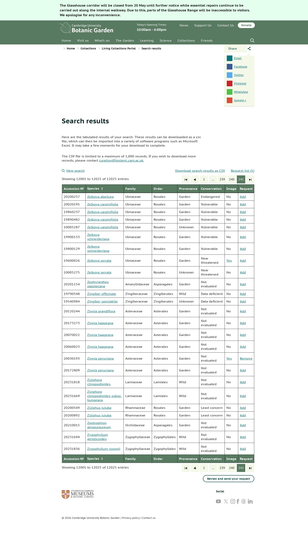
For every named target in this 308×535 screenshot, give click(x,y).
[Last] (250, 179)
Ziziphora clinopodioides (98, 382)
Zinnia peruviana (100, 358)
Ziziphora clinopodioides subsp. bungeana (104, 396)
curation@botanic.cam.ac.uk (121, 160)
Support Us (202, 25)
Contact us (148, 518)
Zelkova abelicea (100, 197)
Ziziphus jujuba (99, 408)
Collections (186, 40)
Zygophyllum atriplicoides (97, 437)
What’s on (102, 40)
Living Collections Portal (119, 48)
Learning (147, 40)
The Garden (125, 40)
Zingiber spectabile (102, 301)
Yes (229, 260)
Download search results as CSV (200, 171)
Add (243, 197)
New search (73, 171)
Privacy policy (131, 518)
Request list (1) (242, 171)
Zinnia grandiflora (101, 311)
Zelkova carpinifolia (102, 204)
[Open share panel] (235, 48)
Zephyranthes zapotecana (98, 284)
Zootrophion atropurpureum (99, 425)
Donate (246, 25)
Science (166, 40)
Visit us (83, 40)
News (184, 25)
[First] (186, 179)
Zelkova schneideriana (98, 237)
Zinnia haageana (100, 323)
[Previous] (195, 179)
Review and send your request (228, 479)
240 (231, 179)
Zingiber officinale (101, 294)
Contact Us (225, 25)
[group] (158, 323)
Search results (85, 120)
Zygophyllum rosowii (103, 449)
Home (66, 40)
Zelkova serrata (99, 260)
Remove (246, 358)
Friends (207, 40)
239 (222, 179)
